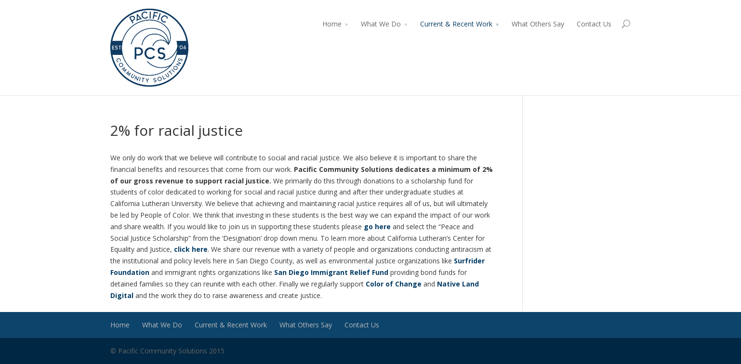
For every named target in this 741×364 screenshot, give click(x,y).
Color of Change (394, 283)
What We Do (381, 23)
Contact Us (594, 23)
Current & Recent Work (456, 23)
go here (376, 226)
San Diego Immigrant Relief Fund (332, 272)
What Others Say (538, 23)
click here (191, 249)
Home (332, 23)
